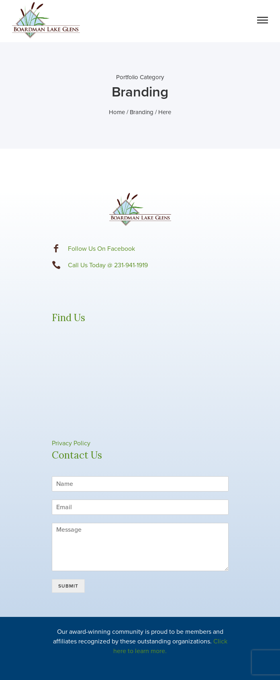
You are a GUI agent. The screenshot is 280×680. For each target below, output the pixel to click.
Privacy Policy (71, 443)
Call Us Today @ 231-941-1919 (108, 265)
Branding (141, 112)
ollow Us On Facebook (103, 249)
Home (117, 112)
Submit (68, 586)
